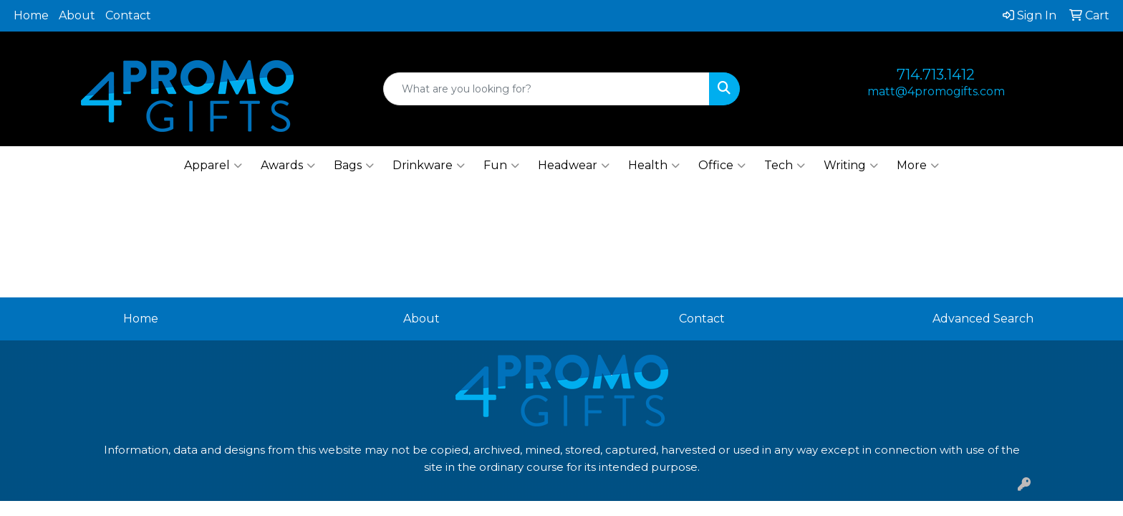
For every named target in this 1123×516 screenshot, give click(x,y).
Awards (288, 165)
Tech (784, 165)
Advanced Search (982, 318)
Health (654, 165)
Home (31, 15)
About (77, 15)
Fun (501, 165)
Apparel (213, 165)
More (918, 165)
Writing (851, 165)
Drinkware (428, 165)
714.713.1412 (936, 74)
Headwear (573, 165)
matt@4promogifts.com (936, 91)
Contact (128, 15)
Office (722, 165)
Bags (354, 165)
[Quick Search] (546, 88)
